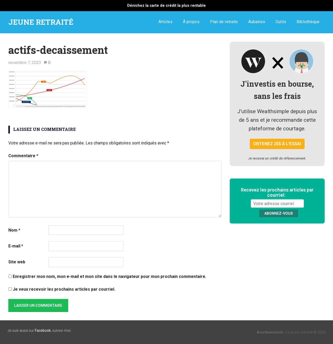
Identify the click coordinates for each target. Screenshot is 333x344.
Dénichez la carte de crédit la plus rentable (166, 5)
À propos (191, 21)
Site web (16, 261)
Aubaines (256, 21)
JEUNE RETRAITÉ (40, 22)
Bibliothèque (308, 21)
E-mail (15, 246)
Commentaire (23, 155)
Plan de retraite (224, 21)
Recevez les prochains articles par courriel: (277, 192)
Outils (281, 21)
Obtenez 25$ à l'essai (277, 143)
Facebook (43, 330)
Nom (14, 230)
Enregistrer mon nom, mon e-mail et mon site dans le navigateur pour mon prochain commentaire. (109, 276)
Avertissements (270, 332)
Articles (165, 21)
